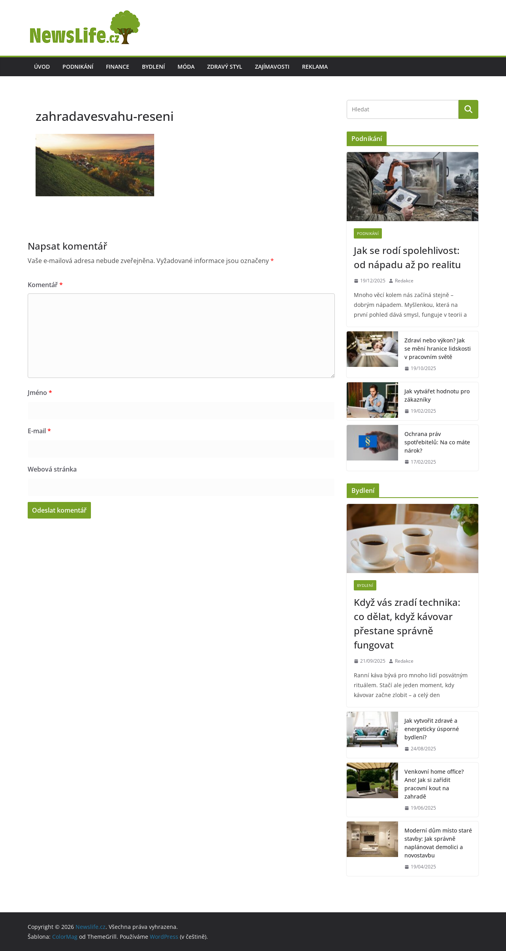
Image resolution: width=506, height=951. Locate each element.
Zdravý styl (224, 66)
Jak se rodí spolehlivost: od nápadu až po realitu (407, 257)
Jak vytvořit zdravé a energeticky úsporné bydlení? (431, 729)
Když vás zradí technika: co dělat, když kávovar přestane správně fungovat (407, 623)
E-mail (39, 431)
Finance (117, 66)
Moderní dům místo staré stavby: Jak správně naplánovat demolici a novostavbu (438, 843)
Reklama (315, 66)
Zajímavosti (272, 66)
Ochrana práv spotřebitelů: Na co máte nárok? (437, 442)
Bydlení (153, 66)
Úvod (42, 66)
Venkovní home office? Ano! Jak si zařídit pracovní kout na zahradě (434, 784)
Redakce (404, 280)
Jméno (40, 392)
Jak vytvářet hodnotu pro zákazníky (437, 395)
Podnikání (77, 66)
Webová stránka (52, 469)
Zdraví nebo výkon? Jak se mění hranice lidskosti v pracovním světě (437, 348)
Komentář (45, 284)
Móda (185, 66)
